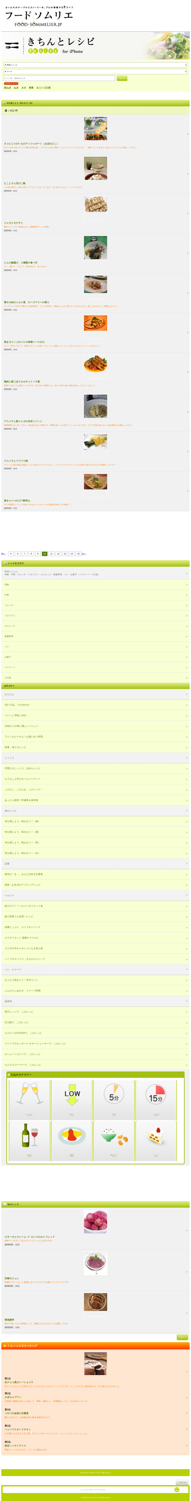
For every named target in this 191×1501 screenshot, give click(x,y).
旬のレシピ (11, 810)
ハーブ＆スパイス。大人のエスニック (25, 959)
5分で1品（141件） (113, 1115)
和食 (7, 584)
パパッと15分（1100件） (156, 1115)
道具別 (8, 1001)
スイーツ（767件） (156, 1155)
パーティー (10, 667)
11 (51, 554)
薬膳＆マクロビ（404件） (114, 1155)
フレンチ (9, 605)
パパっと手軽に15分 (15, 715)
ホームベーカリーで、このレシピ (22, 1054)
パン (7, 647)
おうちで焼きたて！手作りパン (21, 980)
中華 (7, 595)
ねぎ (16, 87)
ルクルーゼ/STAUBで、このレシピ (23, 1033)
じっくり (9, 758)
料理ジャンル (51, 573)
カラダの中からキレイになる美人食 (24, 948)
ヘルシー (9, 895)
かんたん (9, 694)
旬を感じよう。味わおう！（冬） (22, 853)
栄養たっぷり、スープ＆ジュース (22, 927)
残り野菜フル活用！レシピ (19, 916)
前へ (3, 554)
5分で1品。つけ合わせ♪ (17, 704)
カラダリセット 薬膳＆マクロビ (22, 937)
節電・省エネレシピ (15, 747)
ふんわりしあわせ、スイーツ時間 (22, 990)
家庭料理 (9, 636)
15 (78, 554)
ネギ (23, 87)
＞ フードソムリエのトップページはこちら (93, 1489)
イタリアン (10, 615)
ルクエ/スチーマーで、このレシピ (23, 1065)
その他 (8, 678)
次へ (84, 554)
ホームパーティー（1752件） (29, 1115)
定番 (7, 863)
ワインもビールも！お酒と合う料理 (24, 736)
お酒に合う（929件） (29, 1155)
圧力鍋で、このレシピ (17, 1022)
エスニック (10, 626)
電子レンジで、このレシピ (19, 1011)
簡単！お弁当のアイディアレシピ (22, 884)
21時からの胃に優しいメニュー (21, 726)
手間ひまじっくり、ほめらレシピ (22, 768)
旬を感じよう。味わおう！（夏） (22, 832)
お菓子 (8, 657)
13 (65, 554)
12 (58, 554)
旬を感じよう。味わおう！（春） (22, 821)
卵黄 (31, 87)
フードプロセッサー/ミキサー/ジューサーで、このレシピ (35, 1043)
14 (72, 554)
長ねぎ (7, 87)
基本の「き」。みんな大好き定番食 (24, 874)
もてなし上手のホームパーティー (22, 779)
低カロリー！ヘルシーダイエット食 (24, 906)
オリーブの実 (43, 87)
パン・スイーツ (13, 969)
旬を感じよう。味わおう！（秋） (22, 842)
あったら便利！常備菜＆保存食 (21, 800)
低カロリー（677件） (71, 1115)
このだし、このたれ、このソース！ (24, 789)
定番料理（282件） (71, 1155)
